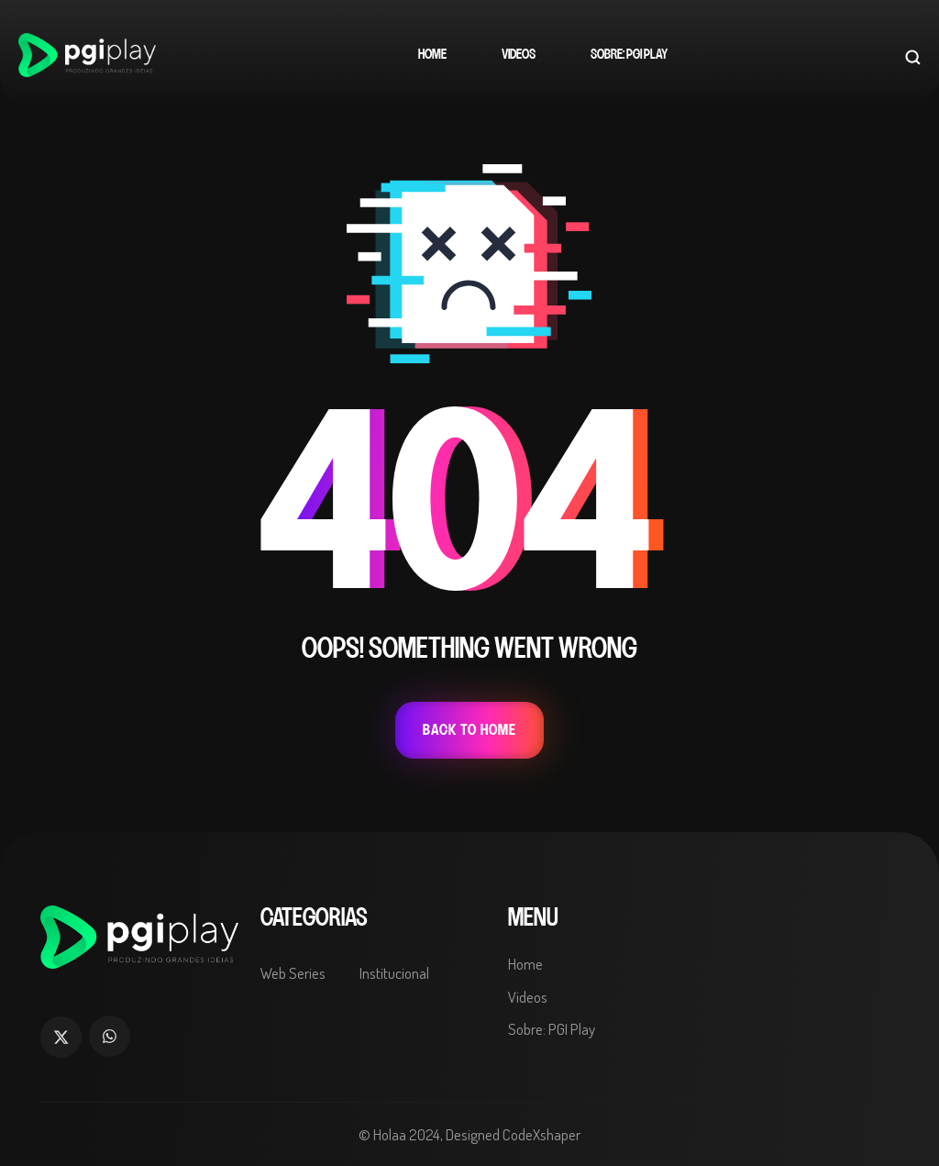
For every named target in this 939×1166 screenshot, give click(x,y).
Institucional (394, 973)
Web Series (293, 973)
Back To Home (469, 730)
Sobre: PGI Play (629, 54)
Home (432, 54)
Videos (519, 54)
